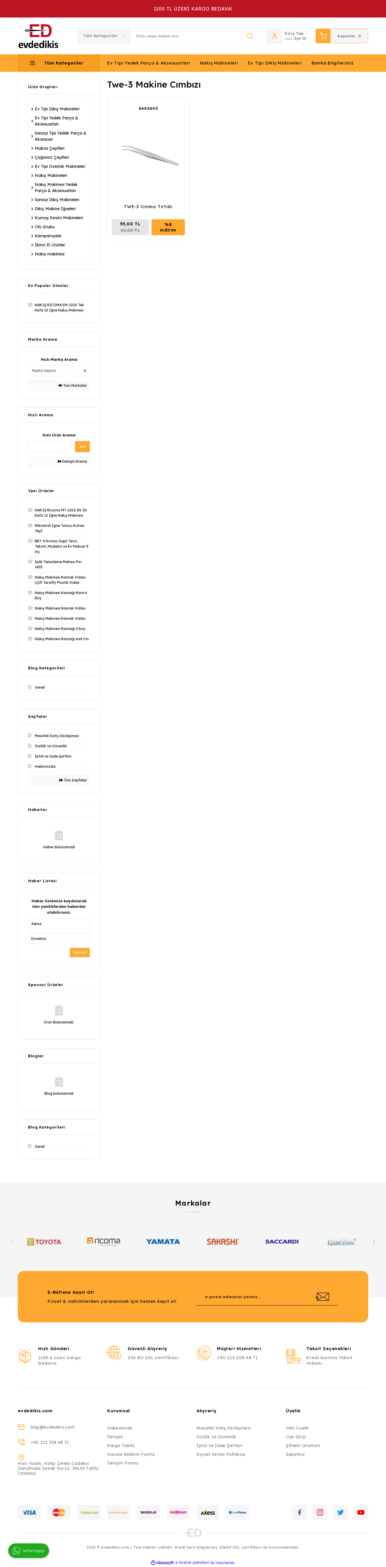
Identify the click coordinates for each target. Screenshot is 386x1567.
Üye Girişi (296, 1436)
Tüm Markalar (73, 385)
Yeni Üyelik (297, 1428)
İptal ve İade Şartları (219, 1445)
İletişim (115, 1436)
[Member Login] (274, 36)
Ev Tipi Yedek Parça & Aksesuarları (148, 63)
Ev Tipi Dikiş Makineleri (275, 63)
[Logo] (38, 35)
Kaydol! (79, 952)
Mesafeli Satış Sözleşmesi (224, 1428)
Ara (82, 446)
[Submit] (322, 1296)
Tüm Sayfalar (73, 780)
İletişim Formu (122, 1463)
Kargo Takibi (121, 1445)
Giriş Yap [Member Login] (294, 33)
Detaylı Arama (72, 461)
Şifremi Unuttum (303, 1445)
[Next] (374, 1241)
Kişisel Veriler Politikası (221, 1454)
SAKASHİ (148, 108)
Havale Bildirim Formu (131, 1454)
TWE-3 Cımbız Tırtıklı (148, 206)
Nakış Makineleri (219, 63)
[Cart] (342, 36)
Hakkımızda (120, 1428)
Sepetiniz (295, 1454)
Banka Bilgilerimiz (333, 63)
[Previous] (11, 1241)
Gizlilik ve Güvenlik (216, 1436)
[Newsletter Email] (267, 1296)
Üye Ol (300, 38)
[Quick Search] (50, 446)
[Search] (194, 36)
